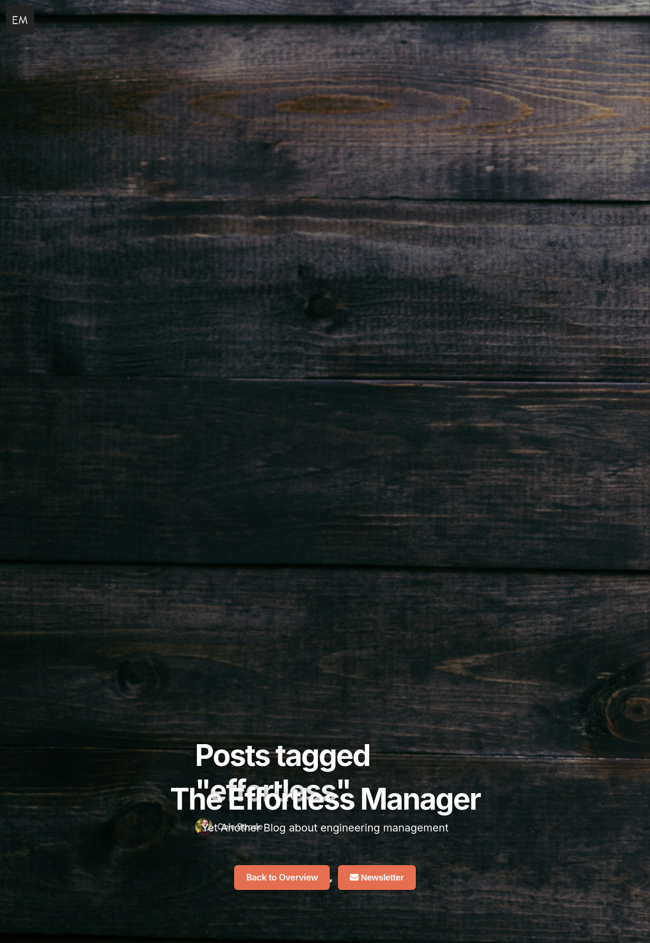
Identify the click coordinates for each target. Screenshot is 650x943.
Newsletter (377, 877)
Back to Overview (282, 877)
